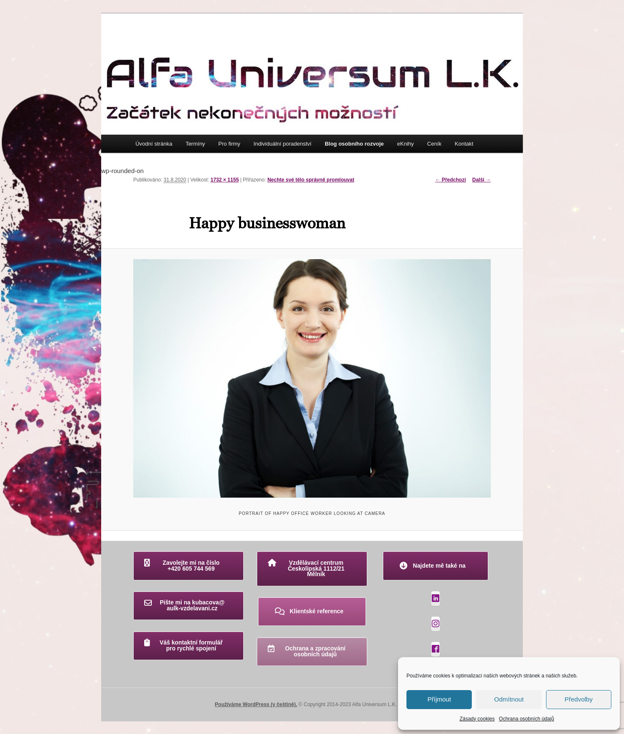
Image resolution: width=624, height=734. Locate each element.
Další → (481, 180)
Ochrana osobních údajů (526, 719)
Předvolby (579, 699)
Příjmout (439, 699)
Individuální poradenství (282, 144)
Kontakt (464, 144)
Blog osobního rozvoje (354, 144)
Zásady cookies (477, 719)
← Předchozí (450, 180)
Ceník (434, 144)
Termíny (195, 144)
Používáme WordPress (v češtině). (256, 704)
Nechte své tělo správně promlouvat (310, 180)
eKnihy (405, 144)
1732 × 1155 (224, 180)
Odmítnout (509, 699)
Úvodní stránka (153, 144)
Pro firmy (229, 144)
